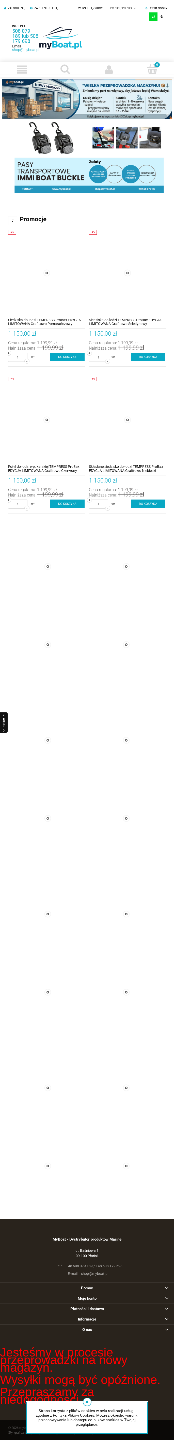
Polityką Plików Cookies (73, 1415)
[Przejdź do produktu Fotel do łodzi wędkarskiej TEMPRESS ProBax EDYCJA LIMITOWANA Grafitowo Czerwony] (46, 419)
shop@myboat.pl (25, 50)
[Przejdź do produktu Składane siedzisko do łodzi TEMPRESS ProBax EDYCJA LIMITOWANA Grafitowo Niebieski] (127, 419)
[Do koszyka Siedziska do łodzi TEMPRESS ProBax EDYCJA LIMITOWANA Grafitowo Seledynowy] (148, 357)
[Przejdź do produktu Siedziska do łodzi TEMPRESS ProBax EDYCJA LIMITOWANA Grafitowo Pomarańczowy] (46, 273)
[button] (21, 69)
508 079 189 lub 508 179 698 (25, 36)
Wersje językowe (91, 8)
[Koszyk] (152, 69)
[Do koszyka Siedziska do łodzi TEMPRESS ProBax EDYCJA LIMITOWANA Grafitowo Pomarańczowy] (67, 357)
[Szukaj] (65, 69)
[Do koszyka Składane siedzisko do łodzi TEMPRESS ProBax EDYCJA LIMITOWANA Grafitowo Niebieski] (148, 504)
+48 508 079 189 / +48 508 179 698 (87, 1265)
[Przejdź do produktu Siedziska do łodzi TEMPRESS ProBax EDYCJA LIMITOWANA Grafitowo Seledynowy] (127, 273)
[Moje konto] (109, 69)
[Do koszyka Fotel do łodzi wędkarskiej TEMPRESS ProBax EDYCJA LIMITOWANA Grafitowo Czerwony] (67, 504)
